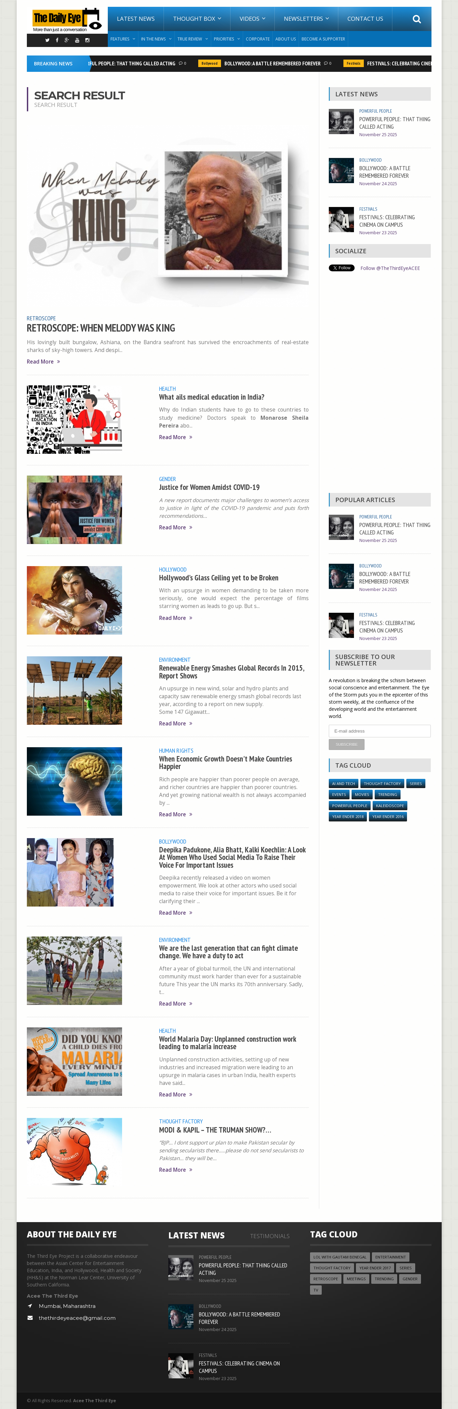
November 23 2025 (378, 233)
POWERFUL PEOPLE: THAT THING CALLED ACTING (126, 63)
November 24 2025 (378, 184)
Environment (175, 659)
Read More (43, 361)
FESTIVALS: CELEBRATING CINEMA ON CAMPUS (387, 220)
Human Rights (176, 750)
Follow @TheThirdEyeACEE (390, 268)
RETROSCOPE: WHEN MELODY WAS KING (101, 328)
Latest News (136, 18)
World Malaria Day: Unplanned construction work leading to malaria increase (227, 1042)
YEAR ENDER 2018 (347, 816)
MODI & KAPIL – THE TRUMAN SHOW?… (215, 1130)
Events (339, 794)
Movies (362, 794)
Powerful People (375, 111)
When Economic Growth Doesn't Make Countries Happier (225, 762)
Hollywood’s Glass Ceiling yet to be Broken (218, 577)
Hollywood (173, 569)
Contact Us (365, 18)
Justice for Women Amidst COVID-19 (209, 487)
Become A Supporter (323, 39)
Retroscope (41, 318)
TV (315, 1290)
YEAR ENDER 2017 (375, 1267)
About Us (285, 39)
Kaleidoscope (390, 805)
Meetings (356, 1278)
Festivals (355, 63)
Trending (387, 794)
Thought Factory (181, 1121)
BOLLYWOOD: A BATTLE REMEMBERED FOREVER (274, 63)
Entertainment (390, 1257)
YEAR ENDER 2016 (388, 816)
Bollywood (211, 63)
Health (167, 388)
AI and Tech (343, 783)
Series (416, 783)
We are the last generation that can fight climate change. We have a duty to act (228, 951)
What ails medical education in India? (212, 397)
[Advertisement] (380, 384)
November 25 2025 (378, 135)
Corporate (258, 39)
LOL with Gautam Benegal (340, 1257)
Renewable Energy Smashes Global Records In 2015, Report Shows (231, 671)
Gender (167, 479)
